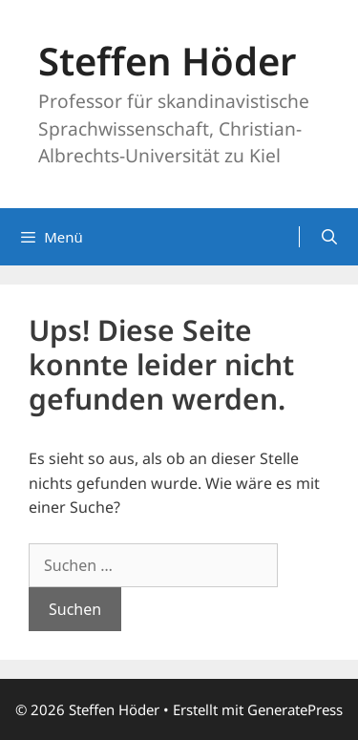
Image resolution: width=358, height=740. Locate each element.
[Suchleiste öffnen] (329, 236)
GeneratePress (295, 709)
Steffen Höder (167, 60)
